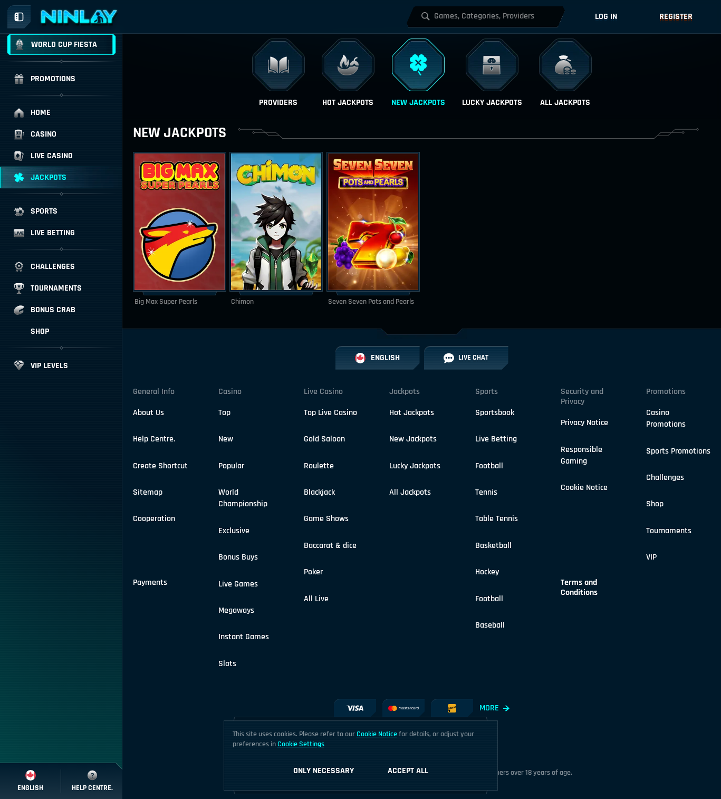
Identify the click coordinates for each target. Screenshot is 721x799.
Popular (231, 465)
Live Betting (496, 439)
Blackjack (319, 492)
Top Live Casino (330, 412)
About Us (148, 412)
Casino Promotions (666, 418)
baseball (490, 625)
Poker (313, 571)
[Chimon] (276, 229)
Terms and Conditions (579, 587)
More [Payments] (494, 708)
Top (224, 412)
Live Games (238, 584)
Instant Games (243, 636)
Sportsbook (494, 412)
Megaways (236, 610)
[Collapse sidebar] (19, 16)
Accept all (408, 770)
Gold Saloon (324, 439)
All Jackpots (410, 492)
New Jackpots (413, 439)
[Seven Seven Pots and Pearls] (373, 229)
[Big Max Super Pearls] (179, 229)
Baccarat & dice (330, 545)
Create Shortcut (160, 465)
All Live (316, 598)
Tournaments (668, 530)
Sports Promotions (678, 451)
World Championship (242, 498)
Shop (655, 503)
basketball (493, 545)
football (489, 465)
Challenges (665, 477)
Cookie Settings (300, 744)
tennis (486, 492)
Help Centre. (154, 439)
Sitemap (147, 492)
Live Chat (466, 358)
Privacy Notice (584, 422)
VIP (651, 557)
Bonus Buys (238, 557)
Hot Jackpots (411, 412)
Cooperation (154, 518)
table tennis (496, 518)
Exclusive (233, 530)
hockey (487, 571)
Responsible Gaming (581, 455)
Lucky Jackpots (414, 465)
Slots (227, 663)
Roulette (319, 465)
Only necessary (323, 770)
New (225, 439)
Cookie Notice (584, 487)
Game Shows (326, 518)
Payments (150, 582)
